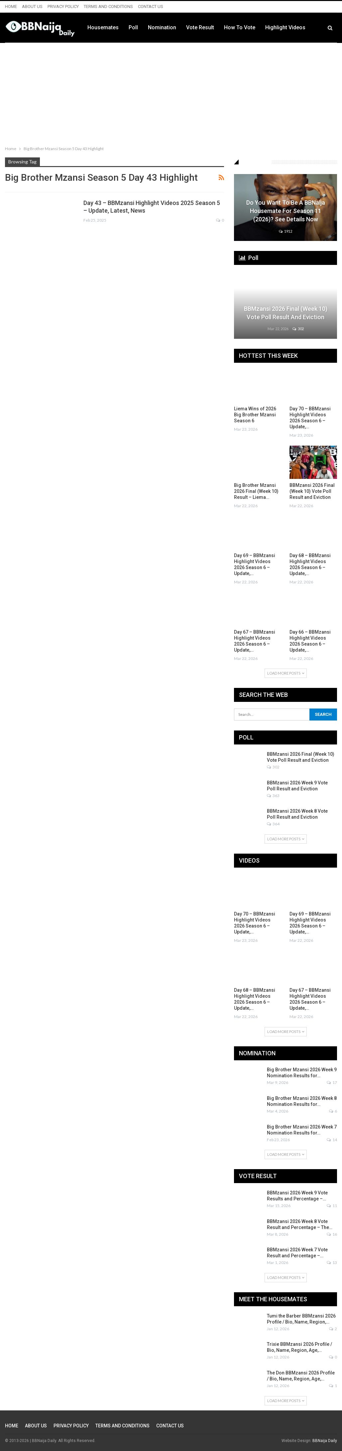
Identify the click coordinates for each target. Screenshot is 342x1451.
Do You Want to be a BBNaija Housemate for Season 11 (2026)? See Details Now (285, 211)
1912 (285, 231)
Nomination (202, 27)
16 (332, 1234)
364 (273, 823)
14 (332, 1139)
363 (273, 795)
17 (332, 1082)
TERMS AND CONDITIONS (108, 6)
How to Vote (280, 27)
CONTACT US (150, 6)
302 (298, 328)
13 (332, 1262)
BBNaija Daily (324, 1440)
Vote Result (241, 27)
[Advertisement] (171, 92)
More (312, 28)
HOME (11, 6)
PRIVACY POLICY (63, 6)
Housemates (143, 27)
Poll (173, 27)
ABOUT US (32, 6)
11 (332, 1205)
